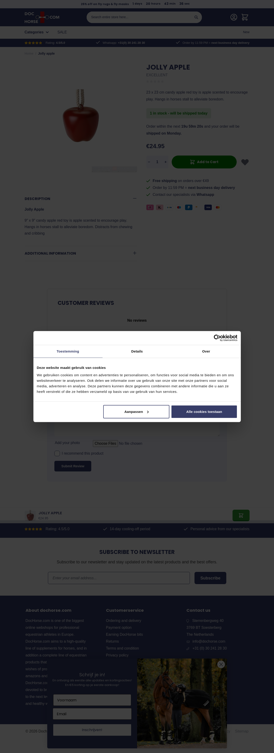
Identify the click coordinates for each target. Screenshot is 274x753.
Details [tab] (137, 351)
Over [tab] (206, 351)
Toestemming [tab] (68, 351)
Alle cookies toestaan (204, 411)
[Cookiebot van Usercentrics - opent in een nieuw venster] (217, 338)
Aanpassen (136, 411)
